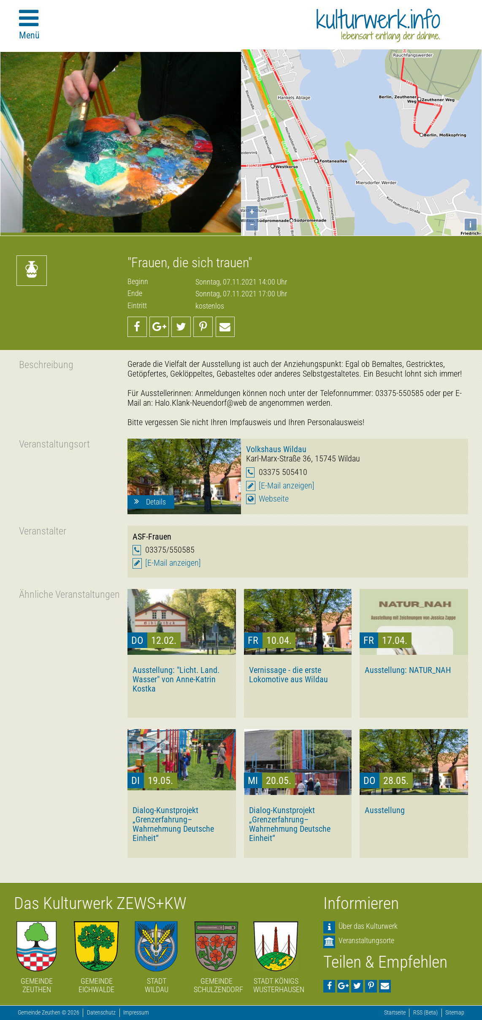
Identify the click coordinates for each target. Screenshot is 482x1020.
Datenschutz (101, 1012)
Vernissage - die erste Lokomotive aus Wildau (288, 674)
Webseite (274, 499)
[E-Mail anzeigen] (286, 486)
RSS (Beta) (425, 1012)
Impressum (136, 1012)
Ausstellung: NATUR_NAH (408, 670)
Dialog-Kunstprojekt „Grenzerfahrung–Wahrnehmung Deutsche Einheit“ (173, 824)
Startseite (395, 1012)
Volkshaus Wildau (276, 449)
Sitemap (454, 1012)
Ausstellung (385, 810)
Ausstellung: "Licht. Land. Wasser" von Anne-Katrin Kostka (176, 679)
